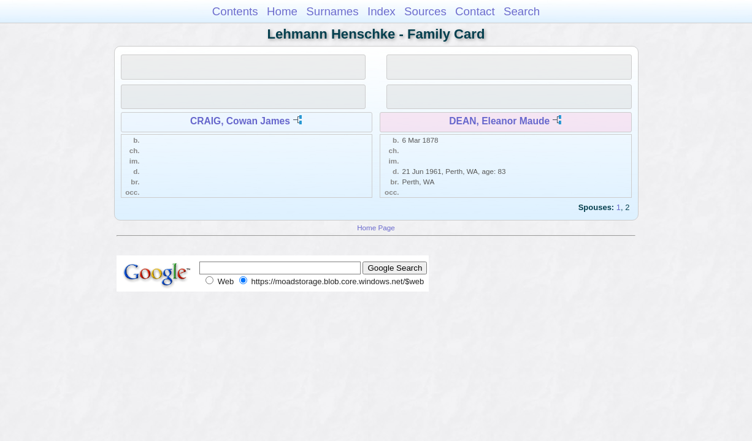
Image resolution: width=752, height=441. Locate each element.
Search (522, 11)
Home (282, 11)
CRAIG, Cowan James (240, 121)
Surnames (332, 11)
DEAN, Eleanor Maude (499, 121)
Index (381, 11)
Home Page (376, 228)
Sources (425, 11)
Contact (475, 11)
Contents (235, 11)
